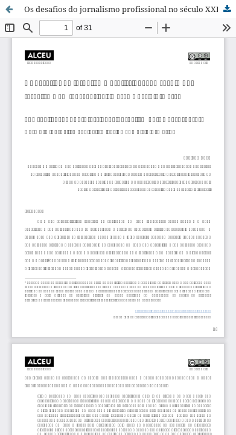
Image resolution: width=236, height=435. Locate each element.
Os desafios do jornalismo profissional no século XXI (121, 9)
